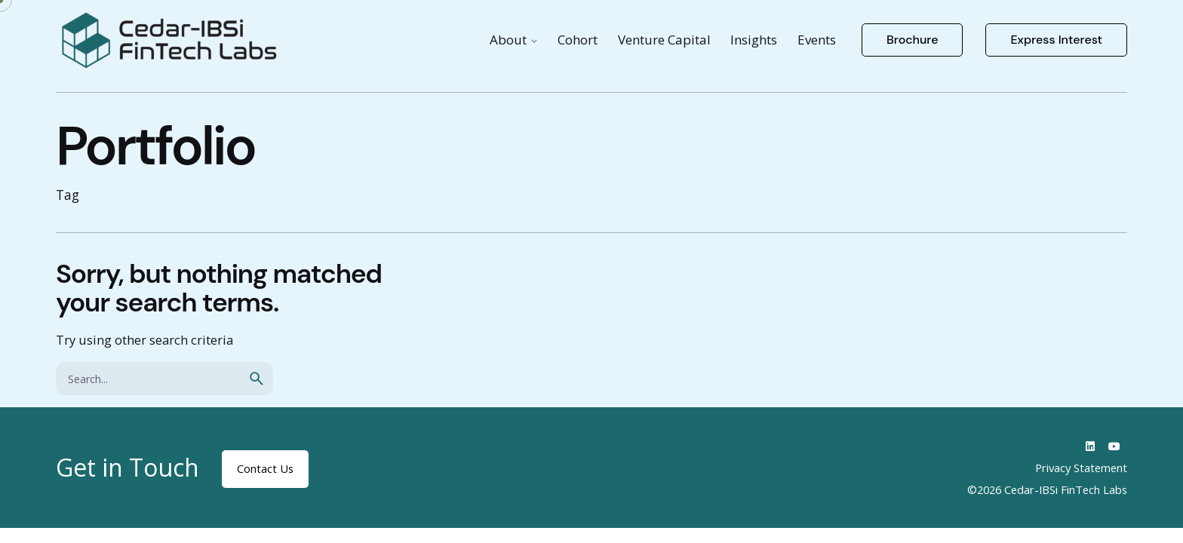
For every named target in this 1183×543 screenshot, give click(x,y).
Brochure (912, 40)
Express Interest (1056, 40)
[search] (256, 378)
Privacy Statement (1081, 467)
